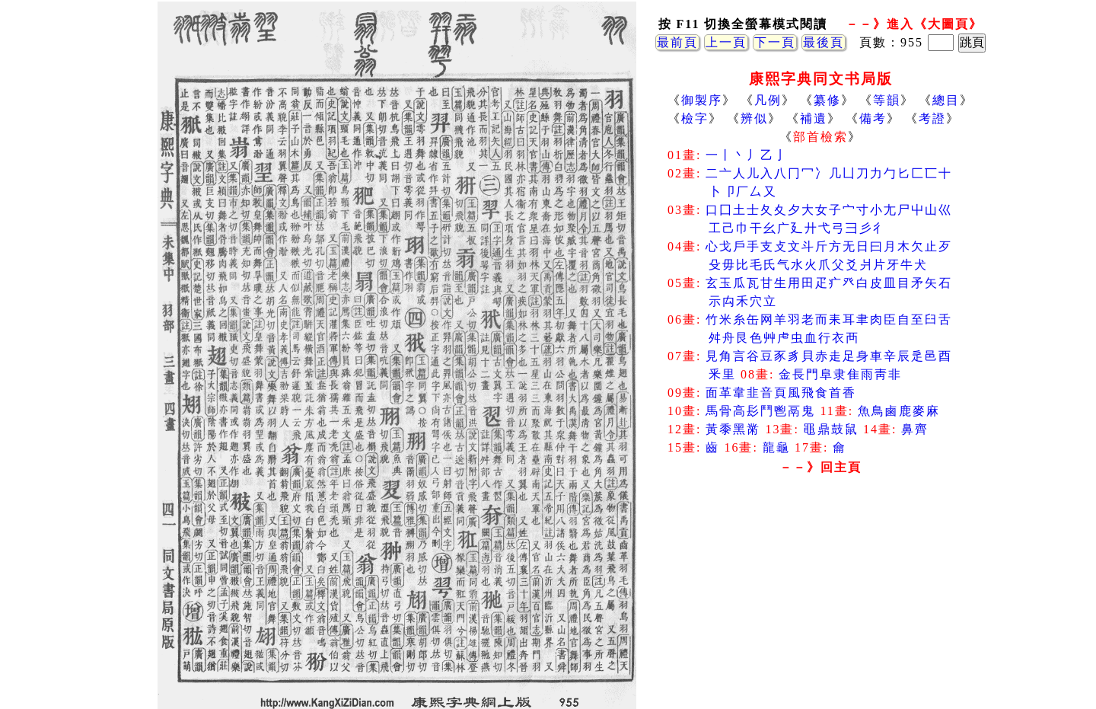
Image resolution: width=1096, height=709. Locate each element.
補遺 (813, 118)
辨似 (754, 118)
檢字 (695, 118)
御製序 (701, 100)
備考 (873, 118)
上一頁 (726, 42)
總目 (946, 100)
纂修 (827, 100)
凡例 (768, 100)
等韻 (886, 100)
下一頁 (774, 42)
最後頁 (823, 42)
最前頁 (677, 42)
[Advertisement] (820, 601)
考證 (932, 118)
